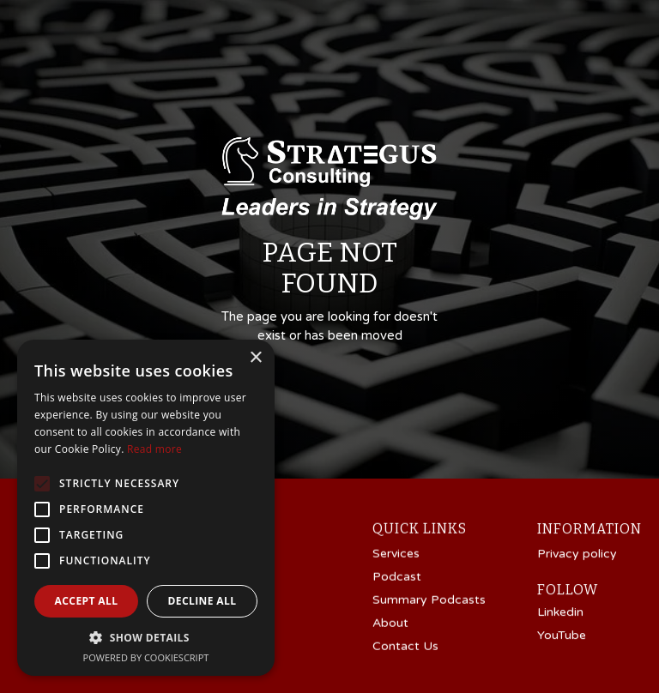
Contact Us (405, 647)
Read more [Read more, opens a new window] (154, 449)
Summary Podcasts (429, 600)
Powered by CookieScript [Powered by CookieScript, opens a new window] (146, 657)
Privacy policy (577, 555)
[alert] (146, 508)
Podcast (396, 577)
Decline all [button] (202, 601)
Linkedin (560, 613)
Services (396, 554)
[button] (145, 638)
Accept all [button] (86, 601)
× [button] (255, 358)
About (390, 623)
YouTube (561, 636)
